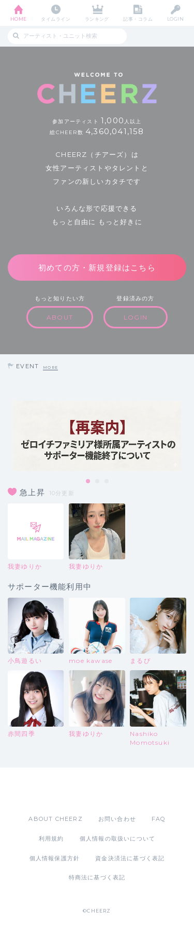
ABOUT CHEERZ (55, 818)
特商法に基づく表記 (97, 877)
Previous (10, 436)
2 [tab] (97, 481)
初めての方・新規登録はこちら (97, 267)
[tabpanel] (97, 436)
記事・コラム (138, 19)
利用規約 (51, 838)
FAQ (159, 818)
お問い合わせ (117, 818)
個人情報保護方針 (54, 858)
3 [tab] (107, 481)
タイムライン (55, 19)
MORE (50, 367)
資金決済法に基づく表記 (130, 858)
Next (183, 436)
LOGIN (175, 19)
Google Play (124, 791)
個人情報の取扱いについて (117, 838)
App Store (69, 791)
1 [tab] (88, 481)
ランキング (97, 19)
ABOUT (60, 317)
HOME (18, 19)
